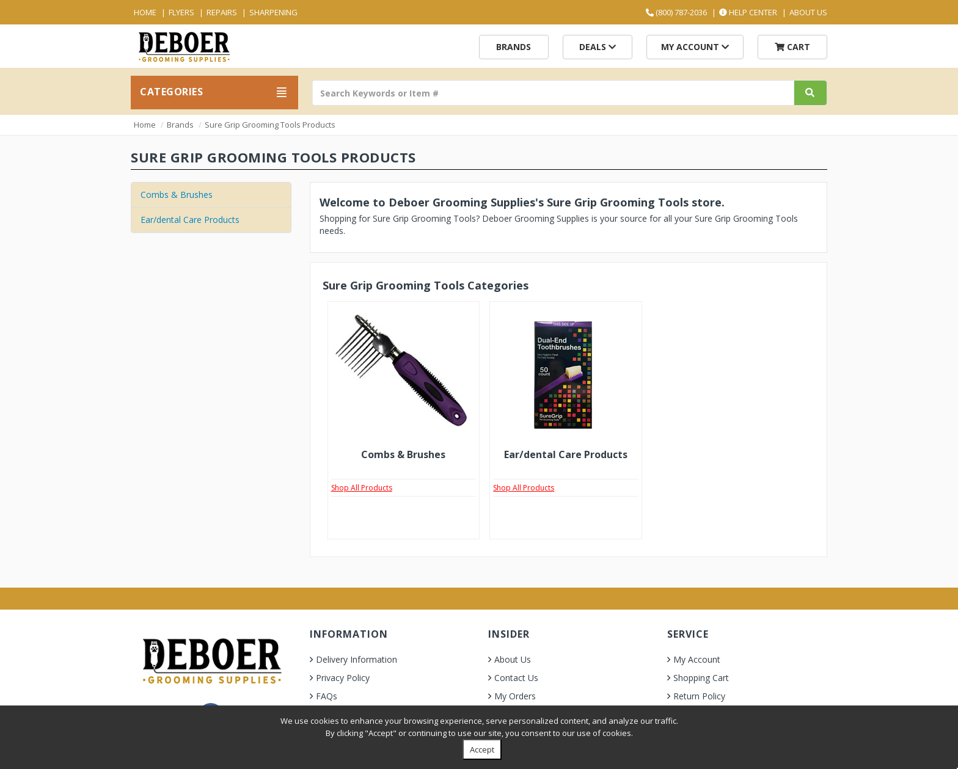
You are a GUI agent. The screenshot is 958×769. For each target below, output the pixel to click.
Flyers (181, 12)
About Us (808, 12)
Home (145, 12)
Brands (513, 47)
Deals (597, 47)
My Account (695, 47)
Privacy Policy (343, 677)
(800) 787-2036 (676, 12)
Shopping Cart (701, 677)
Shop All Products (361, 488)
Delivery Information (356, 659)
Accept (482, 749)
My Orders (515, 696)
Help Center (748, 12)
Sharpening (273, 12)
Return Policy (699, 696)
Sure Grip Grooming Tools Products (270, 124)
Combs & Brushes (177, 194)
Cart (792, 47)
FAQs (326, 696)
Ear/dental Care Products (190, 219)
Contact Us (516, 677)
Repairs (222, 12)
